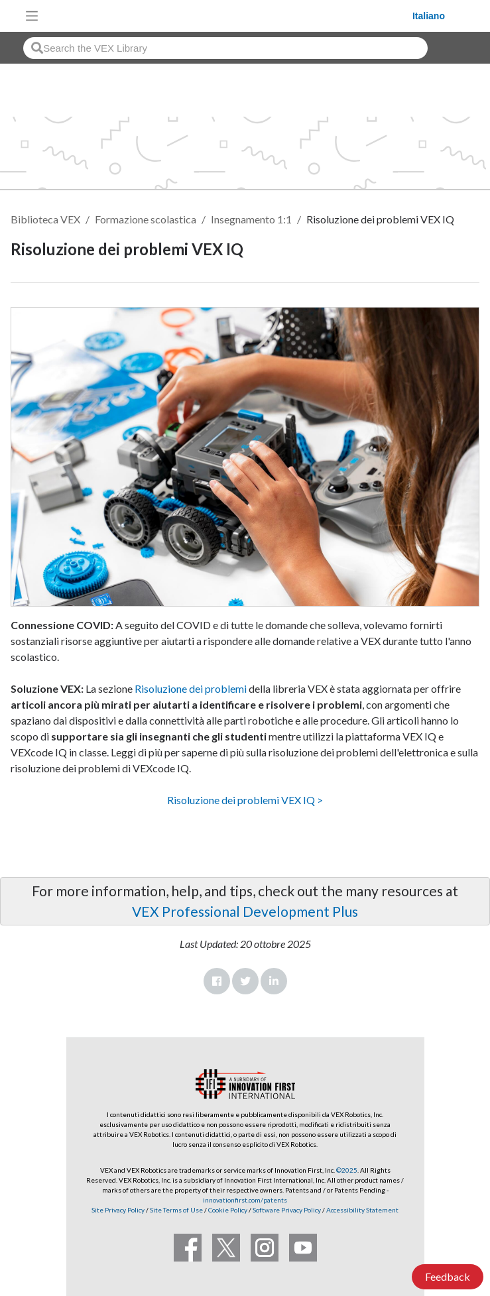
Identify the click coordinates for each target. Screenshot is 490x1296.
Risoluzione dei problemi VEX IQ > (245, 800)
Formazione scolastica (145, 219)
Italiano (428, 16)
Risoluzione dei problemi (190, 688)
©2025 (346, 1170)
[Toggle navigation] (32, 16)
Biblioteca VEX (45, 219)
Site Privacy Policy (118, 1210)
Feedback (447, 1276)
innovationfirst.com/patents (245, 1200)
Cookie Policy (227, 1210)
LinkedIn (274, 981)
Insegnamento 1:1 (251, 219)
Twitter (245, 981)
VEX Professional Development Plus (245, 911)
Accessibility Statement (362, 1210)
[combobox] (225, 48)
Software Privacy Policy (287, 1210)
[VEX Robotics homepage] (229, 15)
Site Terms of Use (176, 1210)
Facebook (217, 981)
